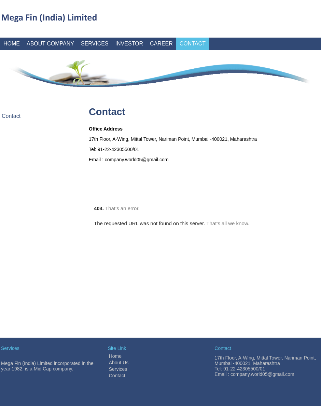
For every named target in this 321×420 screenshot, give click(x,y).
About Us (119, 362)
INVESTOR (129, 43)
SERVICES (95, 43)
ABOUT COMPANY (50, 43)
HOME (11, 43)
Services (118, 369)
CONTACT (193, 43)
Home (115, 356)
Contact (11, 116)
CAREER (161, 43)
